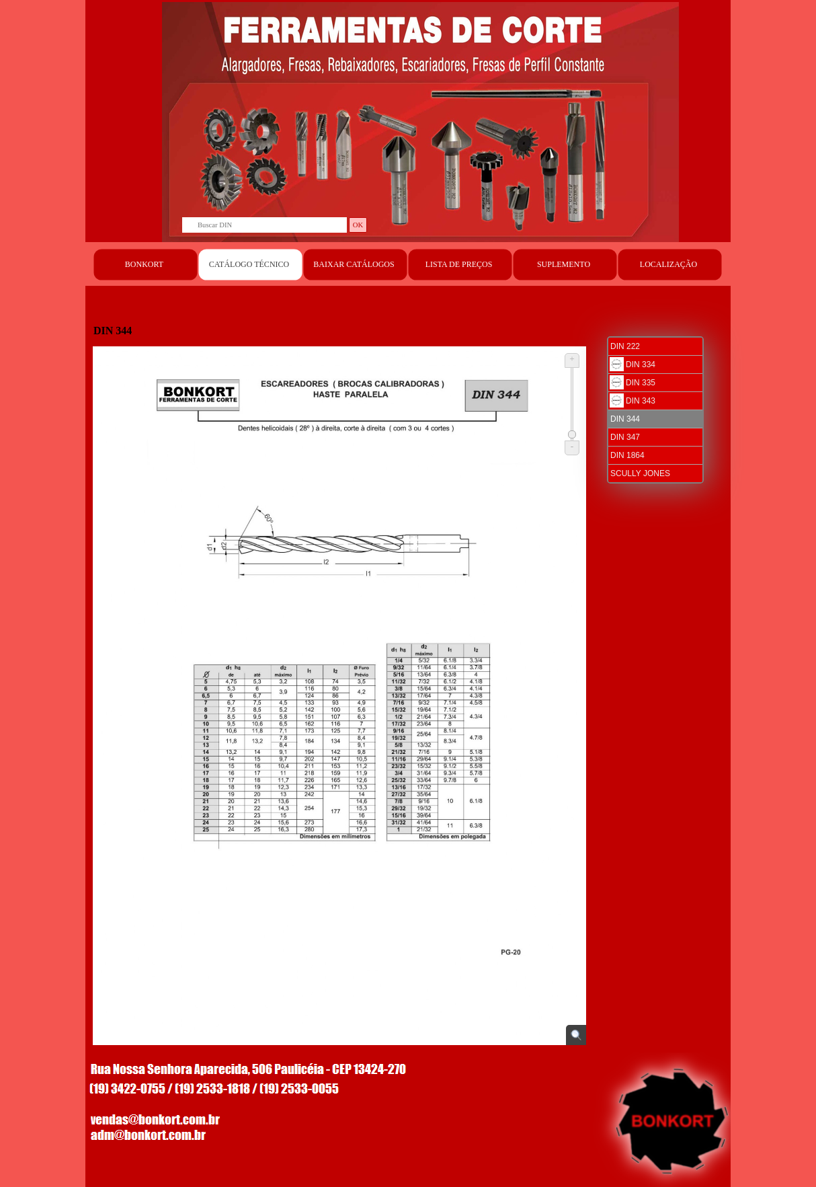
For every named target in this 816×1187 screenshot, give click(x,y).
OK (358, 225)
